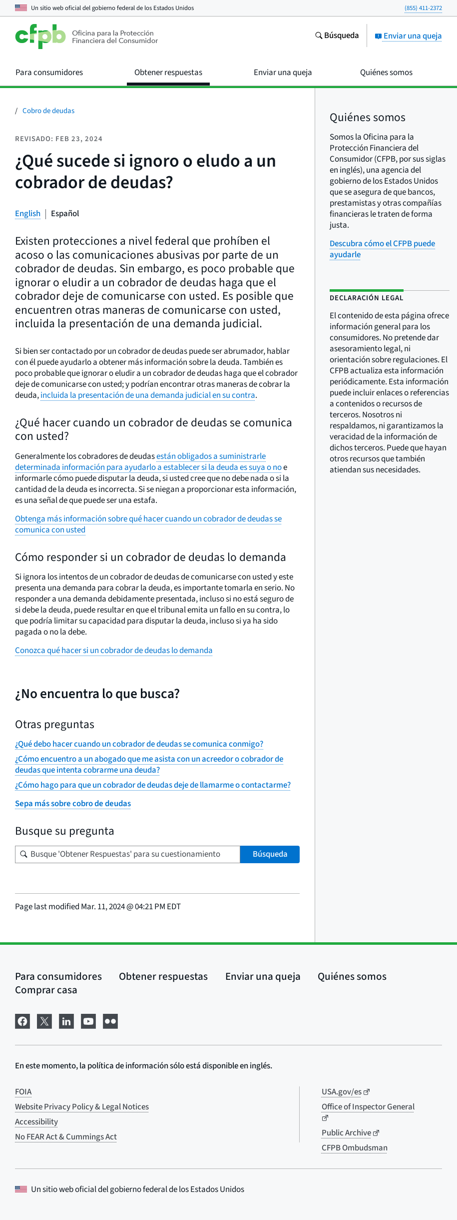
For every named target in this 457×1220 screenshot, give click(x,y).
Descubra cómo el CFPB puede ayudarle (382, 249)
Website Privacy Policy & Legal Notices (82, 1107)
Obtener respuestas (163, 976)
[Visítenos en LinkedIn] (66, 1020)
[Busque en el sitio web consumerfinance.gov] (337, 36)
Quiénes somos (352, 976)
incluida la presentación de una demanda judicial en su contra (147, 395)
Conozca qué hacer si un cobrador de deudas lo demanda (114, 651)
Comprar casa (46, 989)
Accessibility (36, 1122)
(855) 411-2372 (423, 8)
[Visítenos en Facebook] (22, 1020)
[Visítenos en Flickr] (110, 1020)
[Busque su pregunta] (127, 854)
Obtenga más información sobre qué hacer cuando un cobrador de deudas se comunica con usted (148, 524)
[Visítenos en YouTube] (88, 1020)
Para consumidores (58, 976)
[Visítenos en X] (44, 1020)
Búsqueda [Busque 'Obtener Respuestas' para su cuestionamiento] (270, 854)
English (27, 214)
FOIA (23, 1092)
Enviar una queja (408, 36)
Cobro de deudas (48, 111)
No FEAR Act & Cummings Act (66, 1137)
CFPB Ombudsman (355, 1148)
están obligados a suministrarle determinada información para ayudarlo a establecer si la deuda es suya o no (148, 461)
